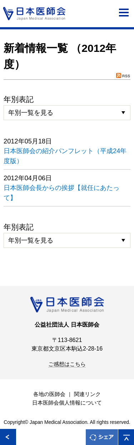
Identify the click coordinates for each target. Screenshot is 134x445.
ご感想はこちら (67, 364)
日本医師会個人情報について (67, 403)
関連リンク (87, 394)
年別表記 (19, 99)
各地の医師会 (49, 394)
